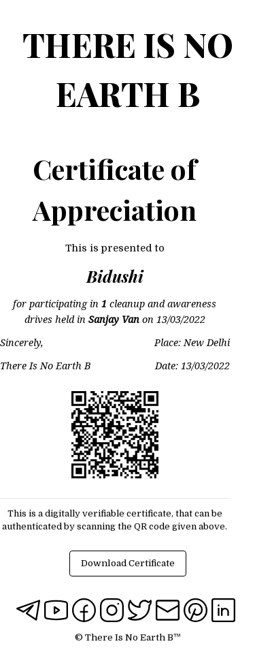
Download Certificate (128, 563)
